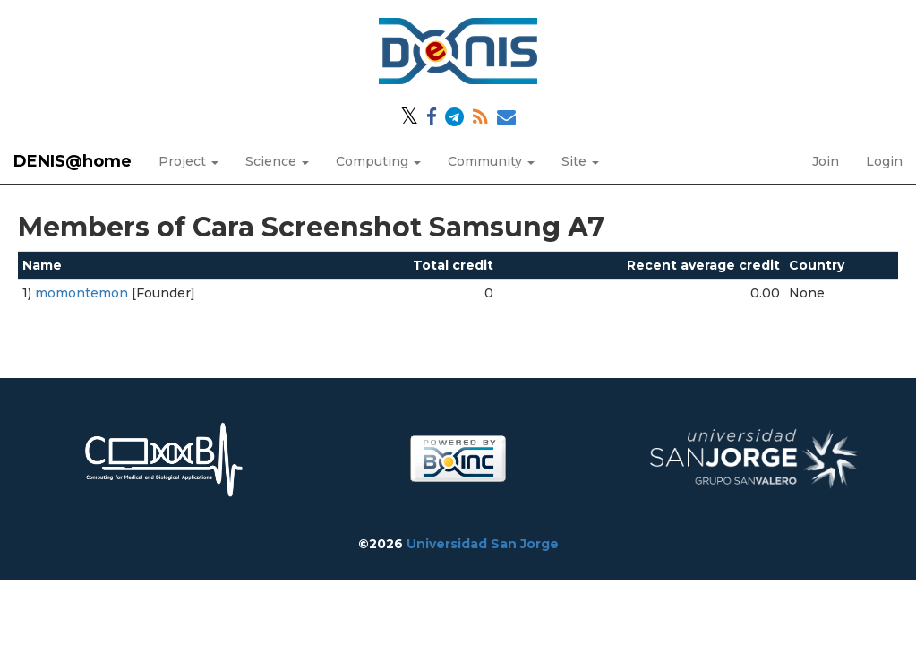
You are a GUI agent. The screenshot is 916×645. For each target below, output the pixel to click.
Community (491, 161)
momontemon (81, 293)
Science (277, 161)
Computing (378, 161)
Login (884, 161)
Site (580, 161)
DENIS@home (72, 161)
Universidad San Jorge (483, 544)
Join (825, 161)
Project (188, 161)
